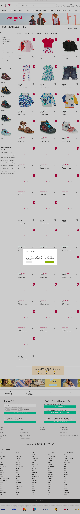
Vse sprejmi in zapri (49, 261)
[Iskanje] (54, 5)
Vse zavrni (29, 261)
